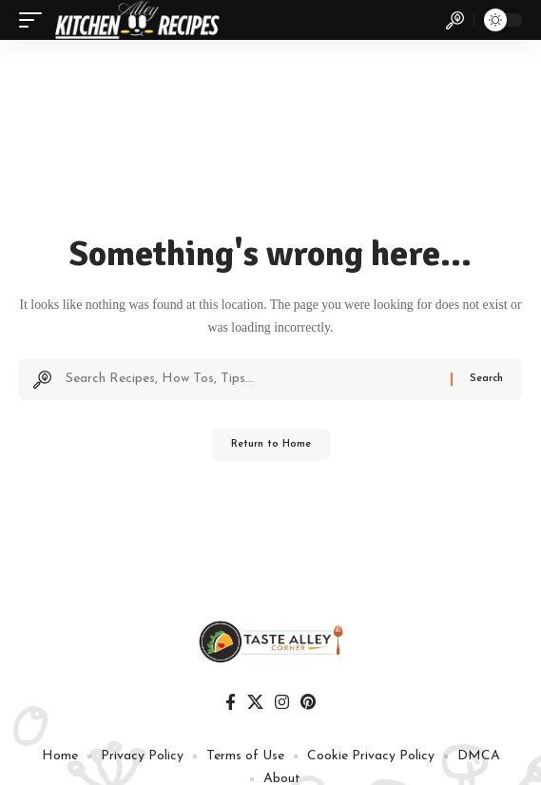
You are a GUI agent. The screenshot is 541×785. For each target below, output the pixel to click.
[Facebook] (231, 703)
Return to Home (271, 444)
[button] (35, 20)
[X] (255, 703)
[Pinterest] (308, 703)
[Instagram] (282, 703)
